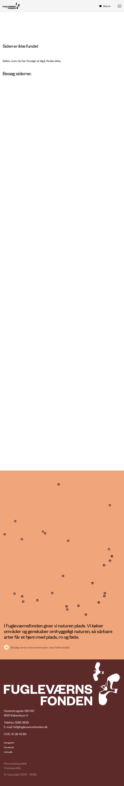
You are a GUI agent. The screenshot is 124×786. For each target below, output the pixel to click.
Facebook (9, 747)
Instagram (9, 742)
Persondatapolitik (15, 763)
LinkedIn (8, 751)
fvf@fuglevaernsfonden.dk (30, 727)
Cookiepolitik (12, 768)
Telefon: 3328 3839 (16, 722)
